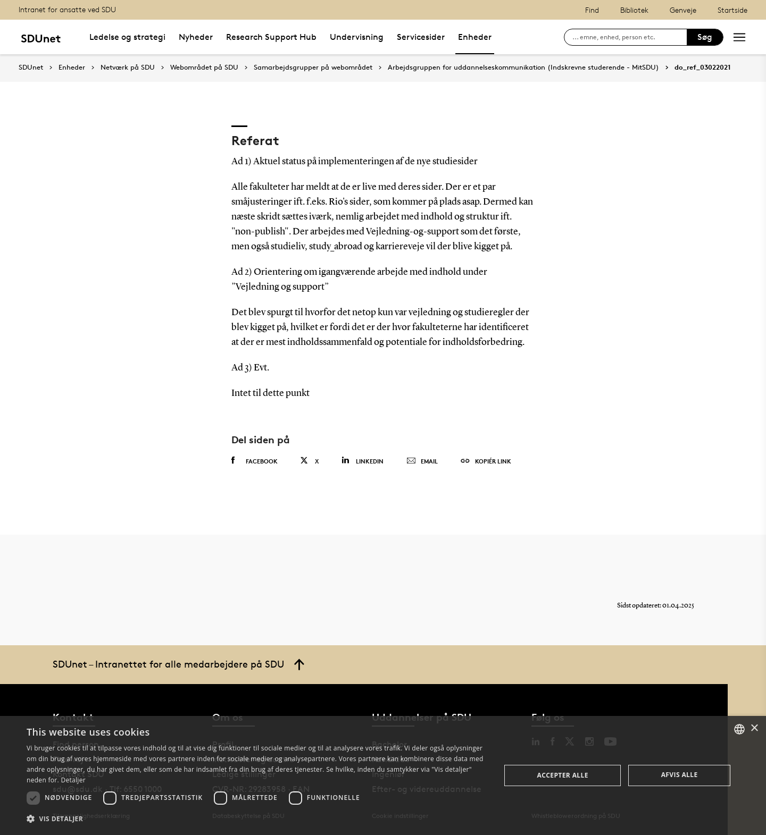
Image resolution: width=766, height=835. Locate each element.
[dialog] (383, 775)
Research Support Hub (271, 37)
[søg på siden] (629, 37)
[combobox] (739, 729)
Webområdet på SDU (204, 67)
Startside (732, 9)
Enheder (475, 37)
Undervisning (357, 37)
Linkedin (363, 460)
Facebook (254, 461)
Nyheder (196, 37)
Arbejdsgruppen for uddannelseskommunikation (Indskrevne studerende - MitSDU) (523, 67)
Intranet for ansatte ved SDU (67, 9)
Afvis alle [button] (679, 774)
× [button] (754, 728)
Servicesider (421, 37)
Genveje (683, 9)
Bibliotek (634, 9)
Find (592, 9)
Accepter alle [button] (562, 775)
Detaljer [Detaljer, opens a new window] (73, 780)
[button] (257, 819)
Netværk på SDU (128, 67)
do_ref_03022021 (703, 67)
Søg (704, 37)
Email (422, 461)
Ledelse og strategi (127, 37)
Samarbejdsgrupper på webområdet (313, 67)
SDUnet (31, 67)
